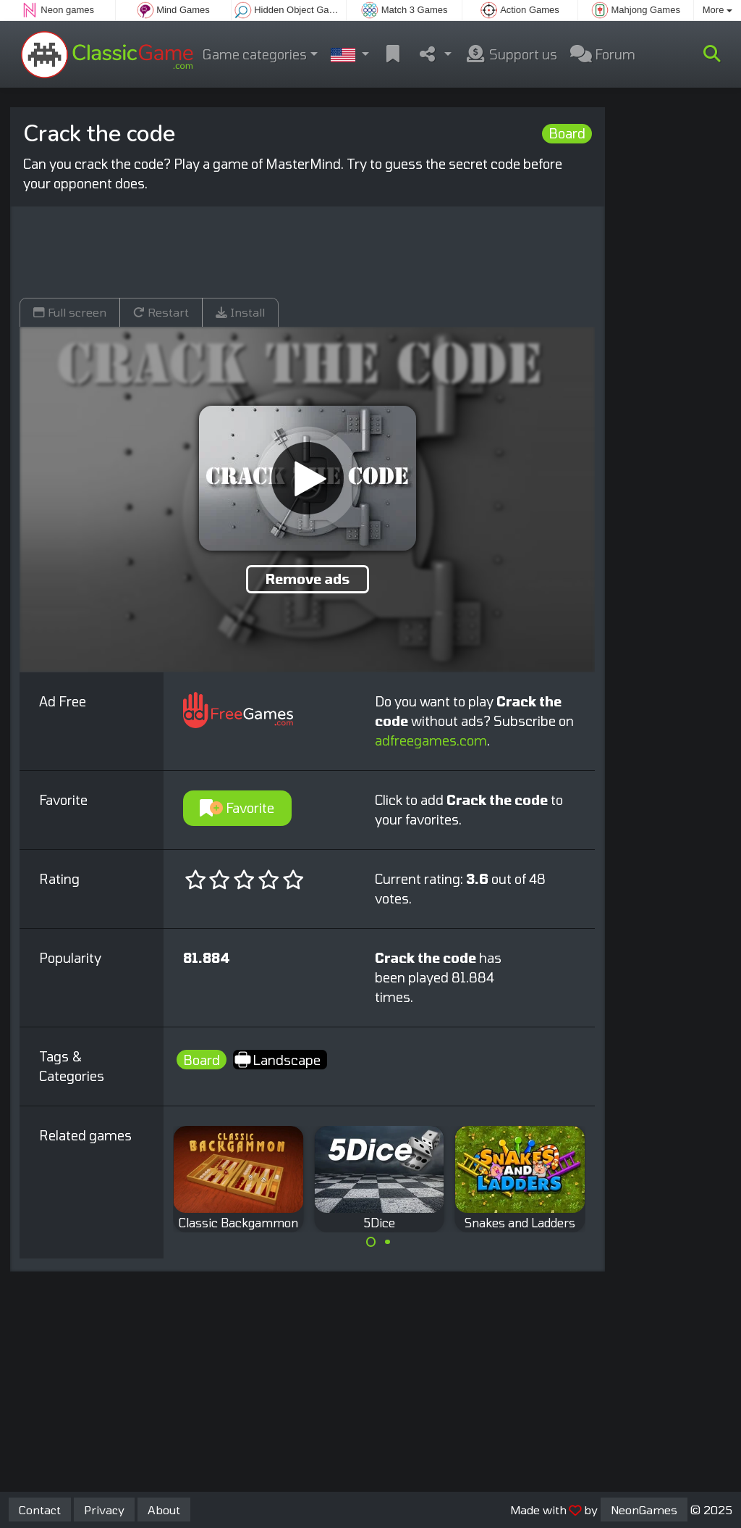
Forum (602, 54)
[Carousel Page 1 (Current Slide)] (371, 1242)
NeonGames (644, 1509)
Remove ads (308, 579)
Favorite (237, 808)
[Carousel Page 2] (387, 1242)
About (164, 1509)
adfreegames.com (431, 740)
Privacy (104, 1509)
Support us (511, 54)
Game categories (255, 54)
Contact (40, 1509)
